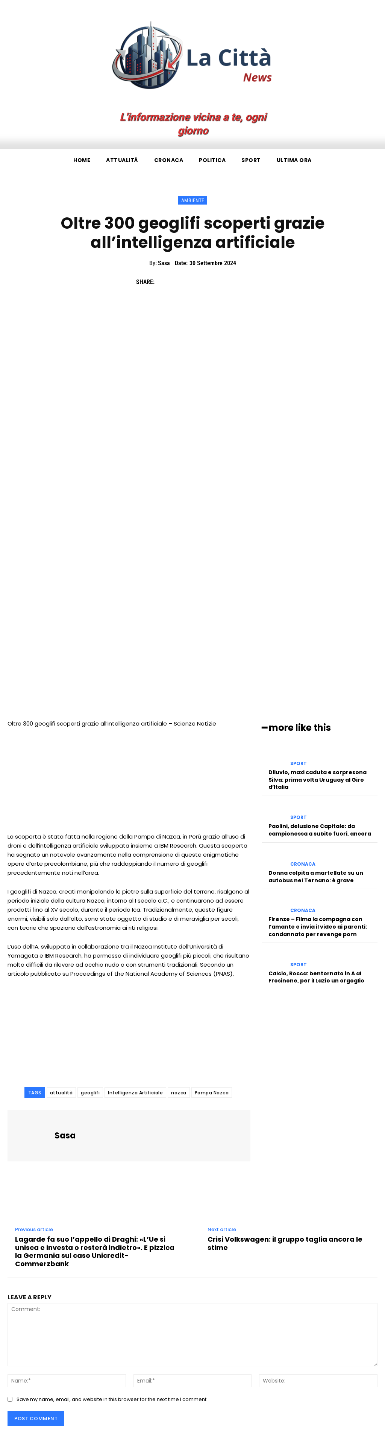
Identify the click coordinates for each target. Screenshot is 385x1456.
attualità (61, 1092)
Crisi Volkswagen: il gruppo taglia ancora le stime (285, 1243)
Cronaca (302, 864)
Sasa (164, 263)
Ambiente (192, 200)
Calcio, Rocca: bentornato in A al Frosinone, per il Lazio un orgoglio (316, 976)
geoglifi (90, 1092)
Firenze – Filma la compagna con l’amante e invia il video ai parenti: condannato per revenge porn (317, 926)
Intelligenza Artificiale (135, 1092)
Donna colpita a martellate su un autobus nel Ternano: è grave (315, 876)
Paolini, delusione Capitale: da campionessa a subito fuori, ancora (319, 829)
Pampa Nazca (212, 1092)
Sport (298, 763)
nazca (178, 1092)
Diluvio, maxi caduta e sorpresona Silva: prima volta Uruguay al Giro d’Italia (317, 779)
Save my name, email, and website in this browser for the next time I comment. (112, 1399)
